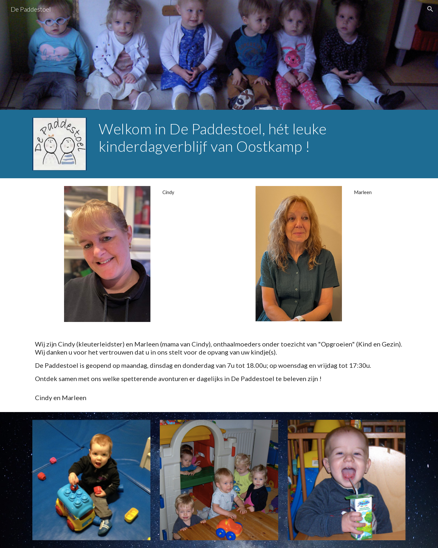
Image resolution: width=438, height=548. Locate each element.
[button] (430, 9)
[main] (251, 138)
